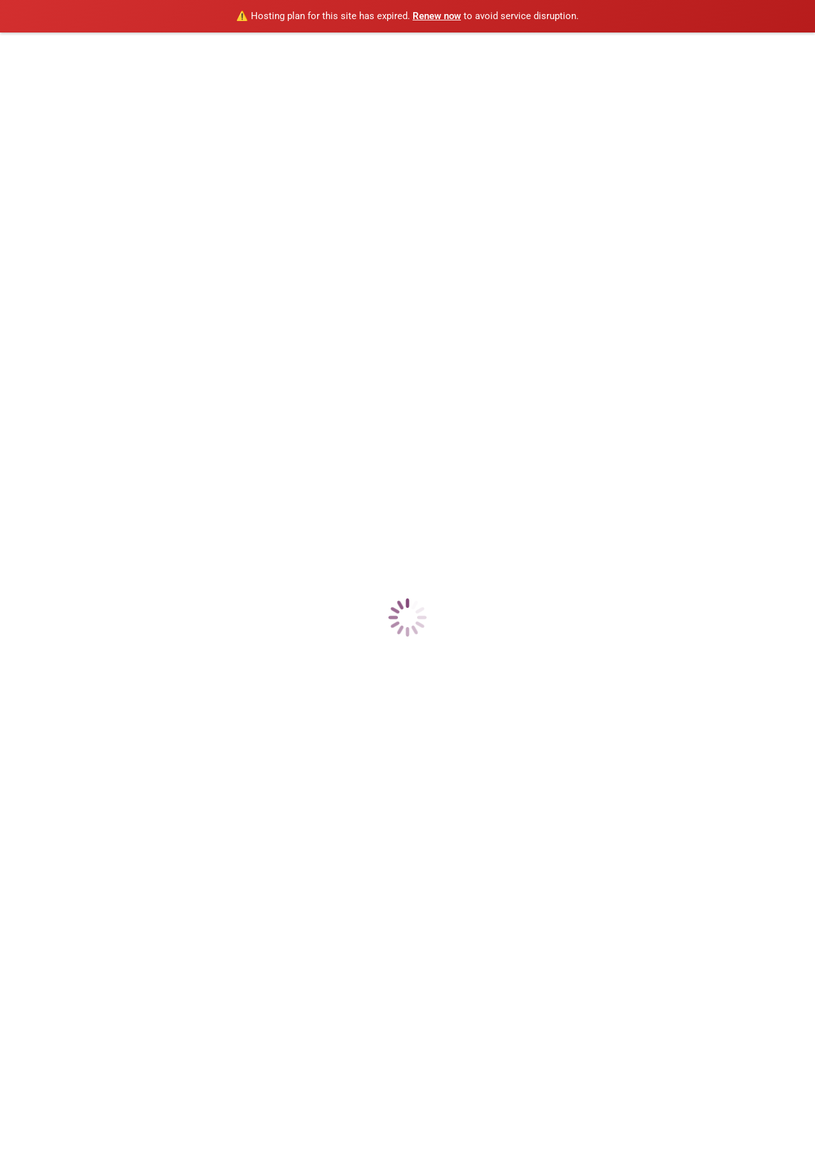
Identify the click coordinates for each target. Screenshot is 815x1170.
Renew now (437, 16)
